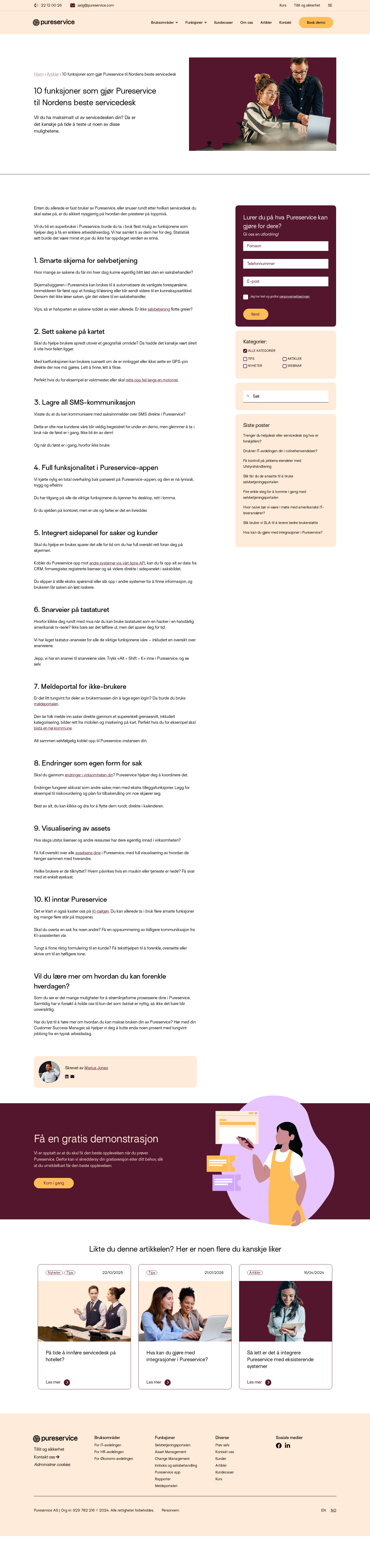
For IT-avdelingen (107, 1445)
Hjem (39, 74)
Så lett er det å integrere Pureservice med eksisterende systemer (280, 1359)
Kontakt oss (45, 1456)
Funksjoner (194, 22)
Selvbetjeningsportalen (172, 1445)
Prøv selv (222, 1445)
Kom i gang (54, 1183)
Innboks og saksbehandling (176, 1465)
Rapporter (163, 1479)
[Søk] (247, 398)
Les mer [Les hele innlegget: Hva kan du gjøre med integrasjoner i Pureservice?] (154, 1382)
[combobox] (286, 398)
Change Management (172, 1459)
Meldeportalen (166, 1486)
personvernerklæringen (294, 296)
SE (330, 5)
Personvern (170, 1510)
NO (333, 1510)
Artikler (266, 22)
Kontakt (285, 22)
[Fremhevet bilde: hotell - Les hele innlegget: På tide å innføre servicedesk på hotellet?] (84, 1311)
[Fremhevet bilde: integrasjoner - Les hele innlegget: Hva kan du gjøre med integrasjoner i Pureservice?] (185, 1311)
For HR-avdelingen (109, 1452)
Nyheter (255, 367)
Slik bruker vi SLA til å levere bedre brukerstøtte (280, 524)
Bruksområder (163, 22)
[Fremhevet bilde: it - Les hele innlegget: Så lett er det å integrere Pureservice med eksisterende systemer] (285, 1311)
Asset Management (170, 1452)
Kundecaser (223, 22)
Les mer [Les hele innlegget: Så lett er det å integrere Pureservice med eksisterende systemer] (255, 1382)
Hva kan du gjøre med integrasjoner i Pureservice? (283, 534)
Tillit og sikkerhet (307, 5)
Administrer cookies (49, 1462)
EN (323, 1510)
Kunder (220, 1459)
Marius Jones (96, 1068)
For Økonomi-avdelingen (113, 1459)
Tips (251, 360)
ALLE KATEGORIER (261, 351)
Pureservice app (167, 1472)
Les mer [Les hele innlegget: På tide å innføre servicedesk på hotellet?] (53, 1382)
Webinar (294, 367)
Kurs (218, 1479)
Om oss (246, 22)
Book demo (316, 22)
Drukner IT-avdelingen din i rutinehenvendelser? (280, 453)
